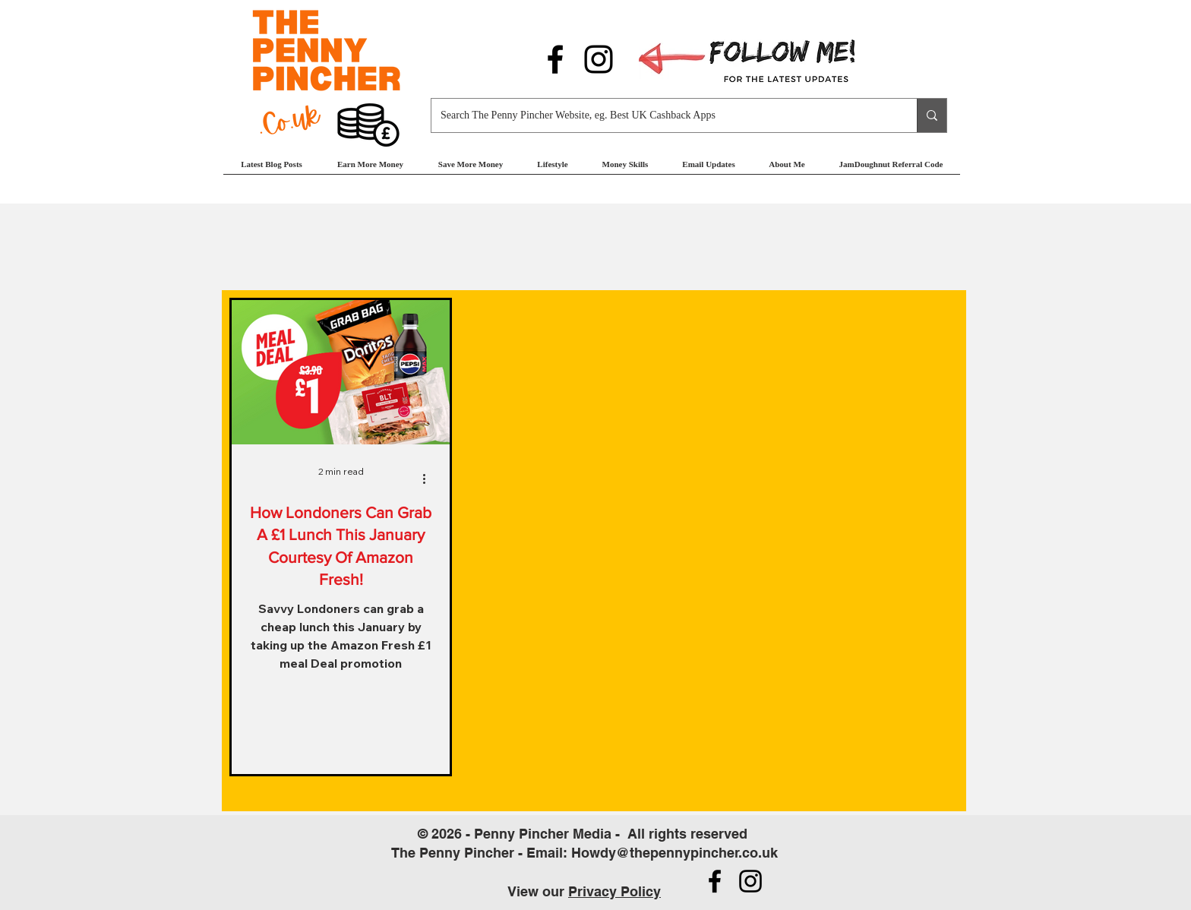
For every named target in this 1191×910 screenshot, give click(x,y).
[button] (370, 169)
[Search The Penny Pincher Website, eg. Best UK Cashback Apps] (663, 115)
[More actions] (429, 478)
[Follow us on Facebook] (555, 59)
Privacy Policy (614, 891)
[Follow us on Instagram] (599, 59)
